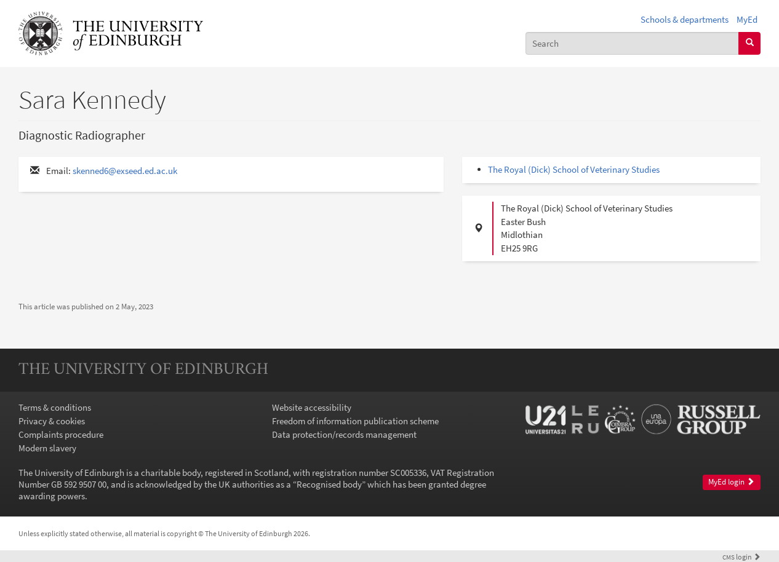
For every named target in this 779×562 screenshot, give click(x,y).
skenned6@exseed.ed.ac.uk (125, 170)
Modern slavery (47, 448)
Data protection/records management (344, 434)
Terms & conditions (54, 407)
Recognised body (329, 484)
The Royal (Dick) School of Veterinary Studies (574, 169)
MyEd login (731, 482)
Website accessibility (311, 407)
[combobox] (632, 43)
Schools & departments (685, 19)
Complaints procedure (60, 434)
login (741, 556)
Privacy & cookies (51, 421)
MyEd (747, 19)
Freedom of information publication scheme (355, 421)
